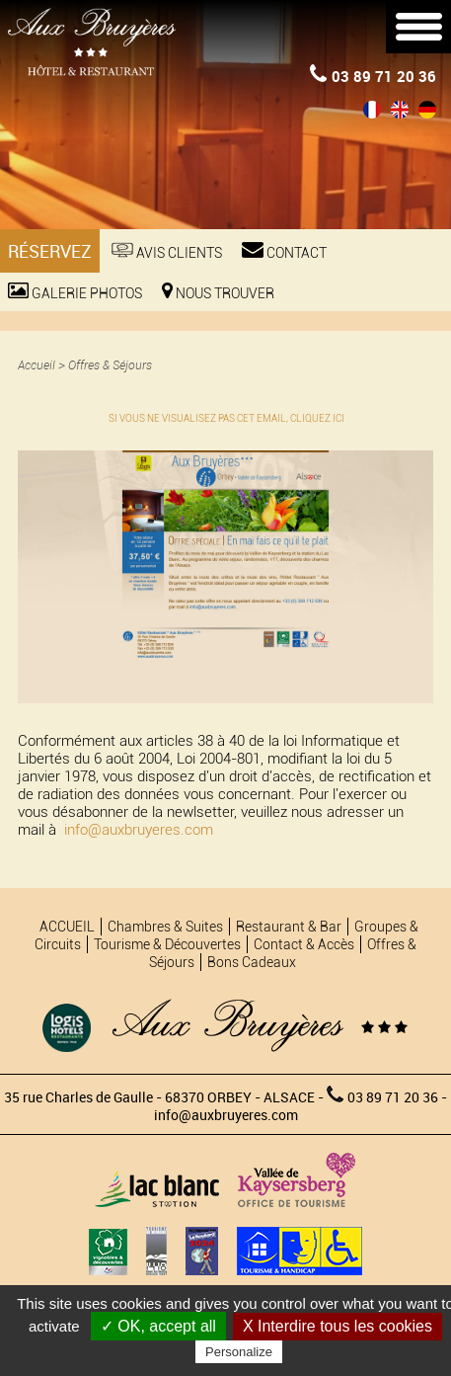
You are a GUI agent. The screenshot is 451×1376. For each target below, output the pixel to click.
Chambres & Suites (165, 926)
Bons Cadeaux (251, 962)
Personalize (238, 1351)
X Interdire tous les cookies (337, 1326)
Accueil (36, 365)
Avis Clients (167, 251)
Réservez (50, 251)
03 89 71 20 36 (373, 75)
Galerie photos (75, 292)
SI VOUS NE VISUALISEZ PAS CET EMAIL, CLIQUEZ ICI (226, 418)
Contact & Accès (304, 944)
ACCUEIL (67, 926)
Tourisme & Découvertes (167, 944)
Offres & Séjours (110, 365)
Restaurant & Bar (288, 926)
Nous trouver (218, 292)
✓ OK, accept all (158, 1326)
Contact (284, 251)
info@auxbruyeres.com (138, 830)
